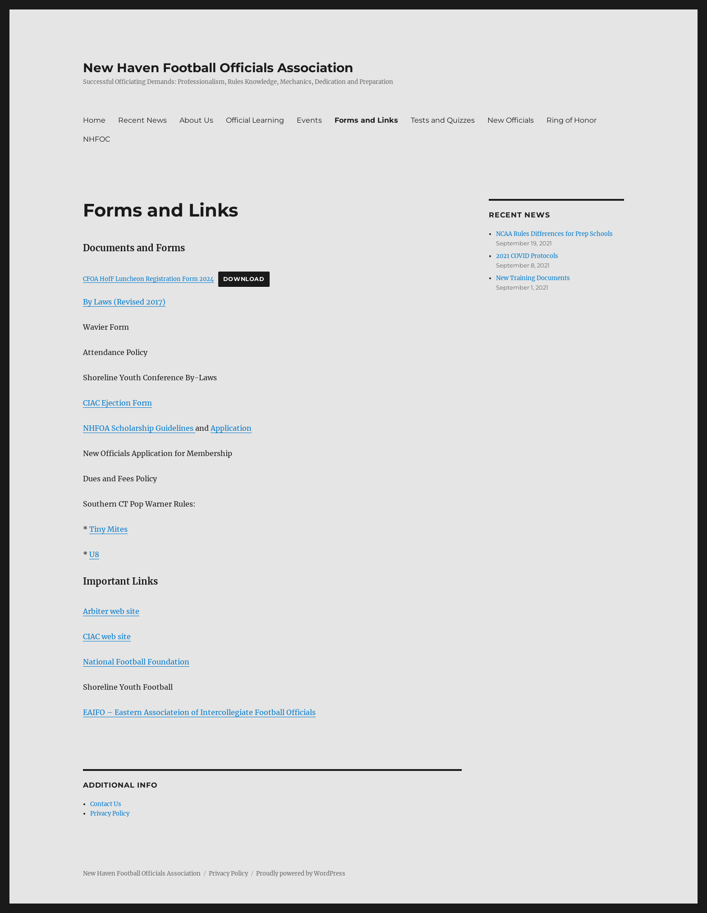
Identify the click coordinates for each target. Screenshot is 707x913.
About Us (196, 120)
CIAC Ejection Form (117, 402)
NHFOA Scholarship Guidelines (139, 428)
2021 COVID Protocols (527, 256)
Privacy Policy (109, 813)
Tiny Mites (108, 529)
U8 (94, 554)
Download (244, 279)
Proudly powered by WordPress (300, 873)
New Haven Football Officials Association (218, 67)
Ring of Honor (571, 120)
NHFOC (96, 139)
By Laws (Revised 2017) (124, 301)
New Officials (510, 120)
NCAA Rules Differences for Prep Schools (554, 234)
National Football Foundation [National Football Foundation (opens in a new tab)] (136, 661)
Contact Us (105, 804)
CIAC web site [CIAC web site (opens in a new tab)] (107, 636)
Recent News (142, 120)
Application (231, 428)
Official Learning (255, 120)
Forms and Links (366, 120)
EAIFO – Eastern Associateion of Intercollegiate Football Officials (199, 712)
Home (94, 120)
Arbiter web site (111, 611)
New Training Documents (533, 278)
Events (309, 120)
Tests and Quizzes (443, 120)
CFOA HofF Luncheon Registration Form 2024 (148, 278)
